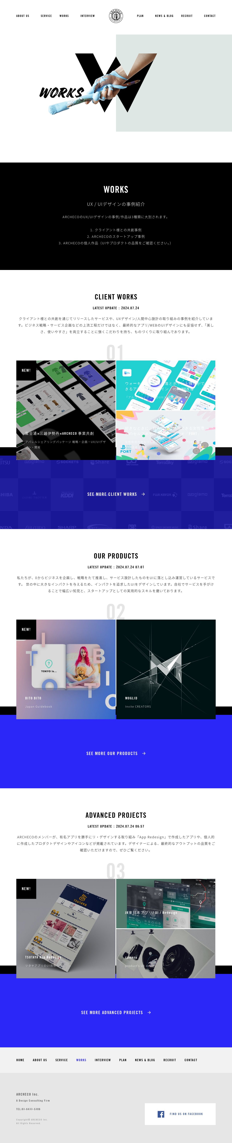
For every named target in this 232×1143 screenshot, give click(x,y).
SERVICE (46, 16)
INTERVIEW (87, 16)
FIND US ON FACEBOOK (186, 1114)
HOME (20, 1060)
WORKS (64, 16)
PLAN (140, 16)
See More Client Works (112, 494)
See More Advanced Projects (112, 1012)
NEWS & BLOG (164, 16)
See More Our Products (112, 753)
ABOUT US (22, 16)
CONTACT (210, 16)
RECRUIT (187, 16)
